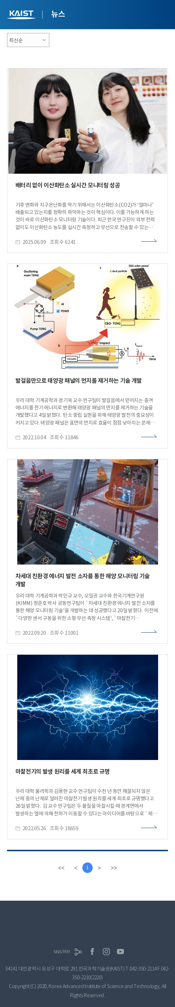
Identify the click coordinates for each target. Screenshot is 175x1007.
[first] (61, 867)
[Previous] (76, 867)
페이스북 (92, 951)
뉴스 (58, 14)
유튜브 (120, 951)
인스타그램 (106, 951)
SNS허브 (62, 952)
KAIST (22, 15)
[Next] (99, 867)
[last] (113, 867)
